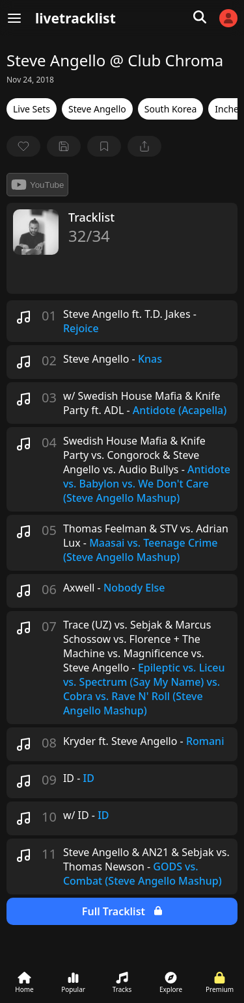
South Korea (170, 109)
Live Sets (31, 109)
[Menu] (14, 18)
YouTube (37, 184)
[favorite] (23, 146)
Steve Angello (97, 109)
